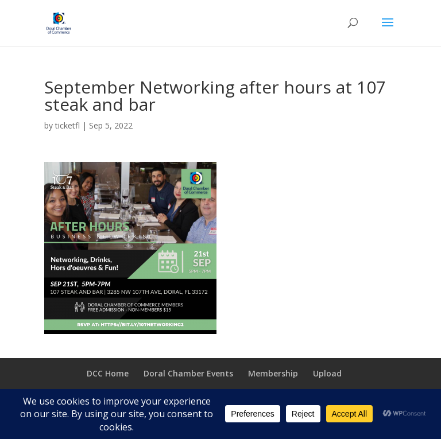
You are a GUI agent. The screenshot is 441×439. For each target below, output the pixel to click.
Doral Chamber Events (188, 373)
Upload (327, 373)
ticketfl (67, 125)
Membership (273, 373)
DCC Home (108, 373)
